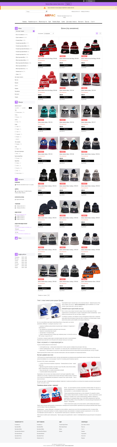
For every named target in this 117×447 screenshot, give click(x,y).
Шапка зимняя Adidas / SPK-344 (67, 90)
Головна (24, 22)
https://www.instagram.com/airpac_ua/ (23, 227)
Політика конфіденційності (69, 445)
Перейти (68, 4)
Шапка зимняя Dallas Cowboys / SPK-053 (69, 186)
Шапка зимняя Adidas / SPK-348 (88, 90)
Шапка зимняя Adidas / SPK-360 (67, 154)
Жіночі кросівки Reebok (21, 65)
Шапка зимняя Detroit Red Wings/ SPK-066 (47, 90)
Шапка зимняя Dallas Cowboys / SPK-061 (47, 281)
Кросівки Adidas (18, 429)
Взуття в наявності (20, 34)
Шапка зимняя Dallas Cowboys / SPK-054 (90, 186)
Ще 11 (17, 139)
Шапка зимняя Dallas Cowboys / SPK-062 (69, 281)
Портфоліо (17, 91)
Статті (93, 22)
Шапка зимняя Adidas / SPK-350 (45, 122)
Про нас (87, 22)
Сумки (63, 22)
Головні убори (56, 22)
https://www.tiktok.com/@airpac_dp (22, 233)
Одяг (49, 22)
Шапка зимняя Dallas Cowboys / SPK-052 (47, 186)
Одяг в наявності (20, 37)
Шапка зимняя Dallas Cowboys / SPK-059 (69, 249)
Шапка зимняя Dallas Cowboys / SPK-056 (69, 217)
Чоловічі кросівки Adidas (21, 46)
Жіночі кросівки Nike (20, 57)
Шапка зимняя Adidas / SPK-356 (67, 122)
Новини (16, 88)
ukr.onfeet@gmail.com (21, 214)
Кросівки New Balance (19, 431)
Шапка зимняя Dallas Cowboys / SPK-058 (47, 249)
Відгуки (16, 82)
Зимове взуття (19, 71)
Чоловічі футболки (63, 424)
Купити (45, 65)
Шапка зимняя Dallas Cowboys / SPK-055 (47, 217)
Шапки (60, 431)
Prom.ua (64, 444)
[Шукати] (46, 11)
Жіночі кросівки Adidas (21, 60)
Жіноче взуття (43, 22)
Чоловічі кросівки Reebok (21, 51)
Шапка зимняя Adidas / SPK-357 (88, 122)
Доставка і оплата (71, 22)
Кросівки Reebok (18, 433)
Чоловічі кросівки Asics (21, 54)
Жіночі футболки (63, 427)
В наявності (17, 424)
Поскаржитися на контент (60, 445)
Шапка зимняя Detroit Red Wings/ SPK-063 (47, 58)
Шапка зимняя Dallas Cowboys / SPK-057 (90, 217)
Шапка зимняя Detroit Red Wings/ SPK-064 (69, 58)
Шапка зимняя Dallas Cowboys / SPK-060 (90, 249)
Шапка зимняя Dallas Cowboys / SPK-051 (90, 154)
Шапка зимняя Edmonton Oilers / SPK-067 (90, 281)
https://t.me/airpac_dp (20, 230)
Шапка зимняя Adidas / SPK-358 (45, 154)
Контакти (80, 22)
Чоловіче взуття (32, 22)
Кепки (60, 429)
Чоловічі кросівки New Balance (22, 48)
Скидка (16, 97)
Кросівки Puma (18, 435)
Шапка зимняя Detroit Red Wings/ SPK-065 (90, 58)
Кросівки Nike (18, 427)
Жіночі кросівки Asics (20, 68)
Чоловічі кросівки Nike (21, 43)
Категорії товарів (20, 31)
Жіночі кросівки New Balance (22, 63)
